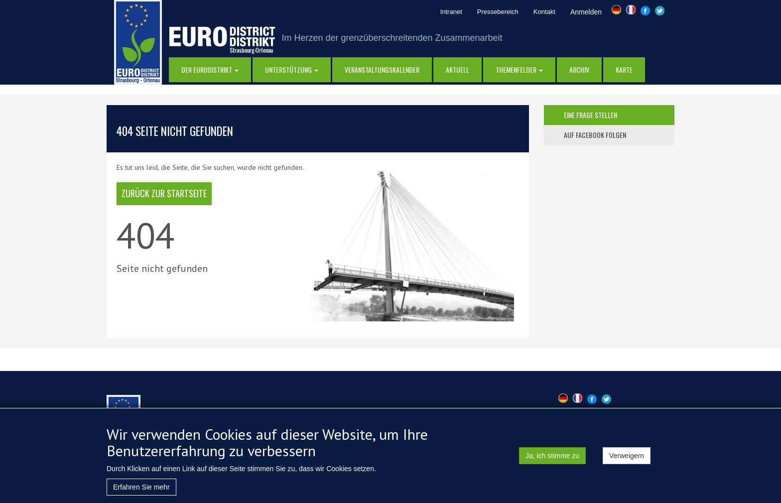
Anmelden (586, 12)
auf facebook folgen (595, 134)
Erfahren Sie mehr (141, 490)
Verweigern (626, 458)
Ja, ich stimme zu (552, 458)
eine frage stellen (590, 115)
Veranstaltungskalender (382, 69)
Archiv (579, 69)
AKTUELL (457, 69)
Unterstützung (291, 69)
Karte (624, 69)
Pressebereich (498, 11)
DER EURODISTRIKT (210, 69)
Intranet (451, 11)
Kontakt (544, 11)
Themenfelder (519, 69)
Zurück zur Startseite (164, 193)
